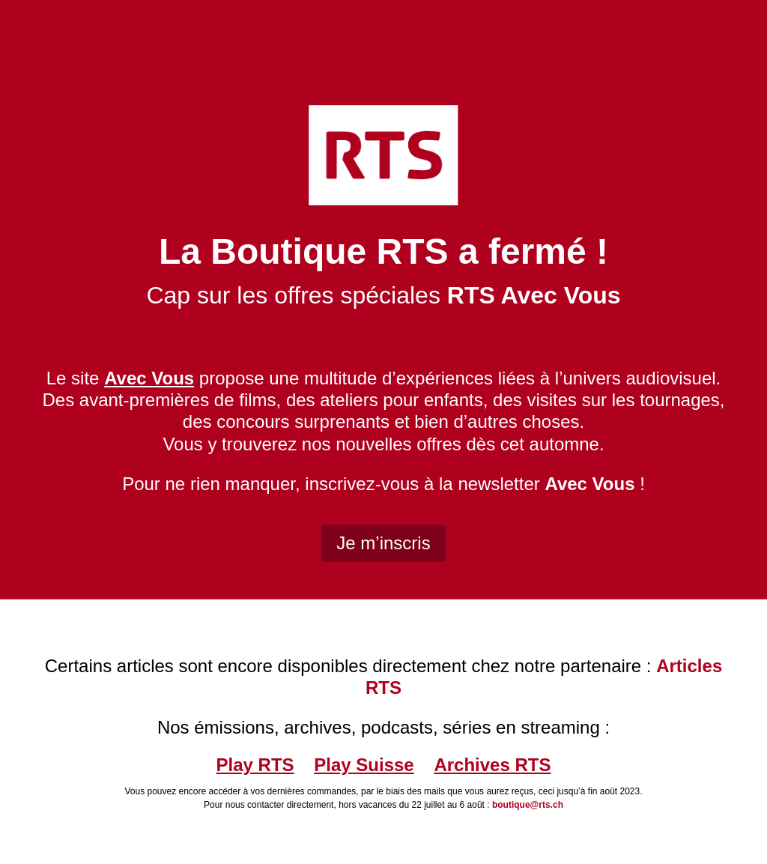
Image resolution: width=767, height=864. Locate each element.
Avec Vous (589, 484)
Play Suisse (363, 765)
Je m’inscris (383, 543)
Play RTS (255, 765)
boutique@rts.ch (527, 805)
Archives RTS (492, 765)
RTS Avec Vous (534, 295)
